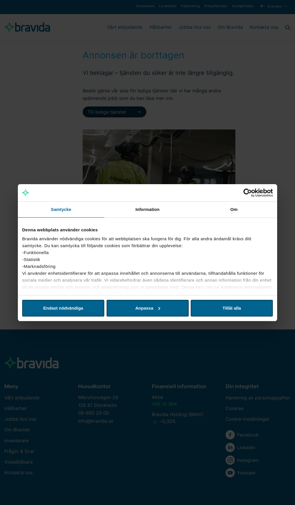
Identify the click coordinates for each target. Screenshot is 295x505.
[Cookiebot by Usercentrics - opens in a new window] (247, 192)
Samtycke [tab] (61, 209)
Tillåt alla (232, 308)
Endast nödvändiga (63, 308)
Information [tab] (147, 209)
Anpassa (147, 308)
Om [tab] (233, 209)
